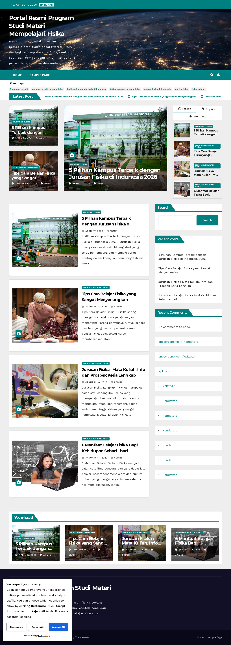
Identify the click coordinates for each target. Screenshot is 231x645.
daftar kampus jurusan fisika (125, 89)
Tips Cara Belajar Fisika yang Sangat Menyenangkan (33, 178)
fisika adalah (198, 89)
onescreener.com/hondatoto (178, 341)
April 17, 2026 (24, 138)
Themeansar (82, 637)
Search (163, 208)
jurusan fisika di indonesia (157, 89)
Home (17, 75)
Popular (209, 109)
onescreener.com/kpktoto (176, 356)
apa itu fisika (181, 89)
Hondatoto (169, 401)
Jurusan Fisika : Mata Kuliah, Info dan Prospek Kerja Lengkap (205, 176)
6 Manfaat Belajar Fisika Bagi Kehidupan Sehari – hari (206, 196)
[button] (211, 75)
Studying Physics (21, 122)
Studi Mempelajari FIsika (25, 167)
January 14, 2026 (26, 183)
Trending (197, 116)
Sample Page (40, 75)
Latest (184, 109)
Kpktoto (164, 371)
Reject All (37, 627)
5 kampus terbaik (19, 89)
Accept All (58, 627)
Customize (16, 627)
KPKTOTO (169, 386)
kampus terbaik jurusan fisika (47, 89)
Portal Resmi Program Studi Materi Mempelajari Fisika (41, 26)
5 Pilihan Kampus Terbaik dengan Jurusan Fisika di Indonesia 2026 (114, 173)
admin (41, 138)
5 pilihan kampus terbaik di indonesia (86, 89)
